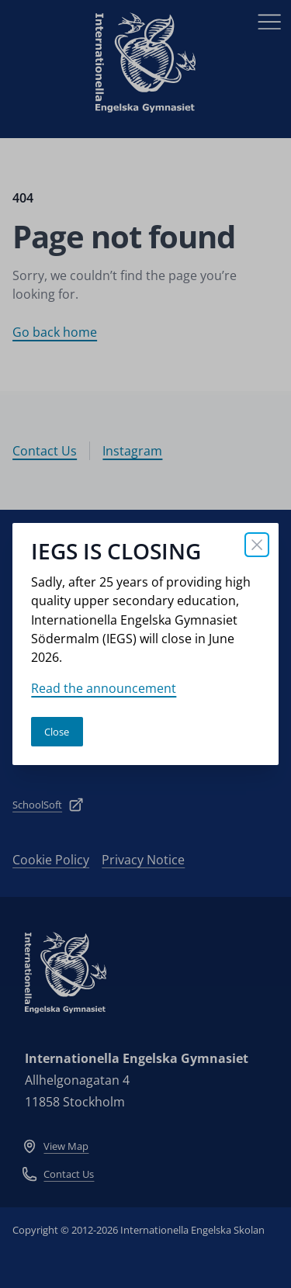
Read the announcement (103, 688)
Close (56, 732)
